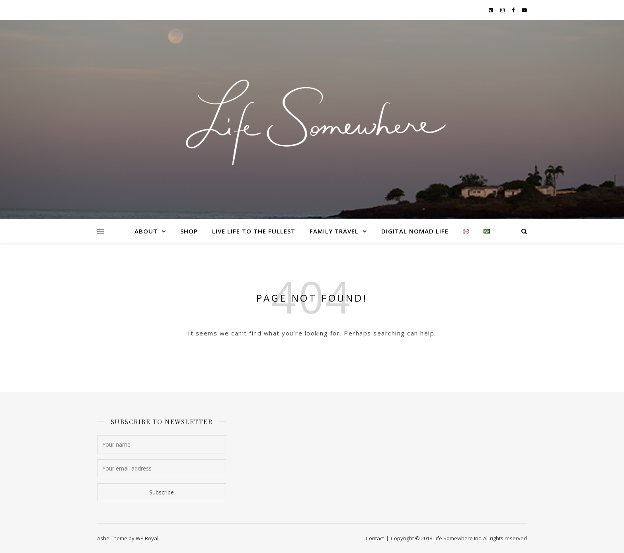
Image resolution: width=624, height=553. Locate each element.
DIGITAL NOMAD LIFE (414, 231)
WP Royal (147, 538)
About (146, 231)
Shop (189, 231)
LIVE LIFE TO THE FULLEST (253, 231)
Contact (375, 538)
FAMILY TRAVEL (334, 231)
